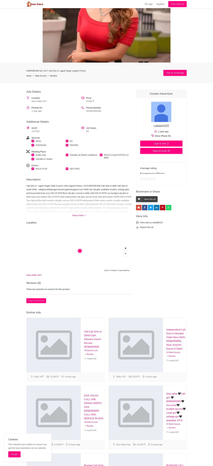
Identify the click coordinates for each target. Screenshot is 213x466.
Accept (14, 454)
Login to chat (160, 143)
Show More (79, 215)
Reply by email (160, 150)
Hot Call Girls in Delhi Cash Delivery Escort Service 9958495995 (93, 339)
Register (160, 4)
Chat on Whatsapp (175, 72)
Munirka (53, 75)
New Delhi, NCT (34, 275)
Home (28, 75)
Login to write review (36, 301)
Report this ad (144, 227)
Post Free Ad (177, 4)
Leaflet (106, 270)
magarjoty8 (90, 358)
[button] (125, 248)
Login (148, 4)
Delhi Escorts (40, 75)
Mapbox (114, 270)
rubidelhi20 (161, 126)
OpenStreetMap (124, 270)
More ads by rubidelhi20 (149, 222)
